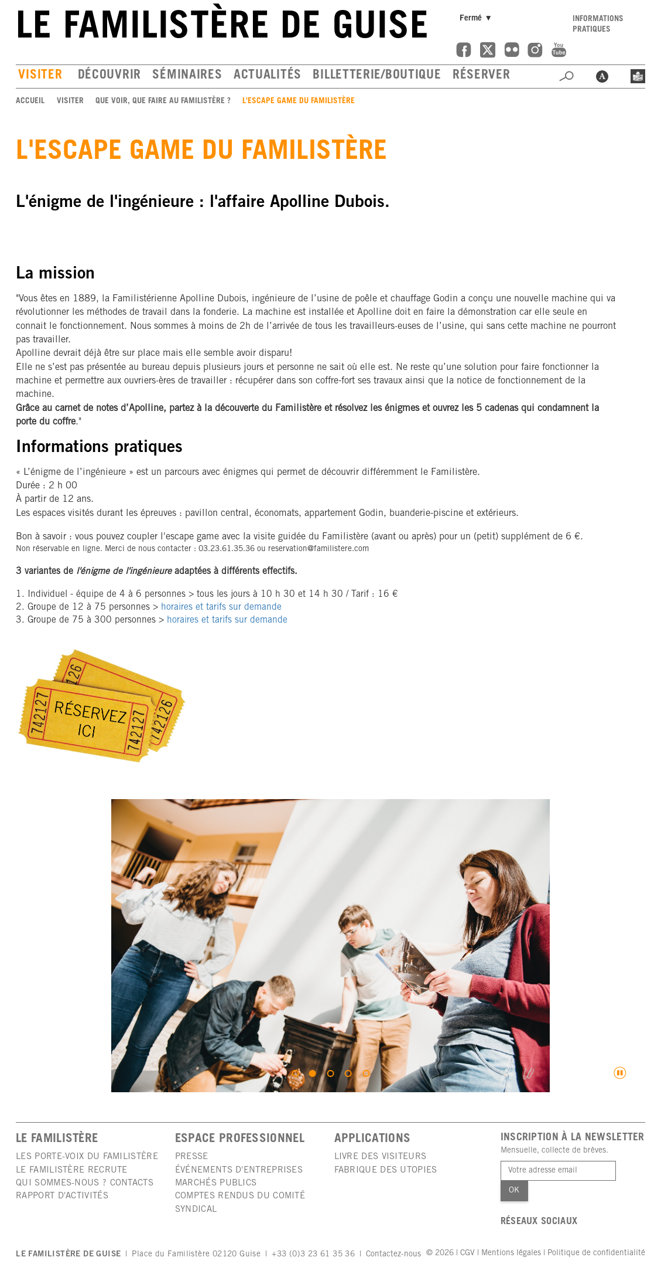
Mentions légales (511, 1253)
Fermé (477, 18)
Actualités (268, 76)
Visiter (40, 76)
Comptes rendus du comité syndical (240, 1203)
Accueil (30, 101)
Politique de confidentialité (596, 1253)
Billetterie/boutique (377, 76)
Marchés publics (216, 1183)
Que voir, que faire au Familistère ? (163, 101)
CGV (467, 1253)
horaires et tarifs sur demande (221, 607)
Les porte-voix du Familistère (87, 1157)
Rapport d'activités (62, 1196)
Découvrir (109, 76)
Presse (191, 1157)
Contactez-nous (393, 1255)
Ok (514, 1191)
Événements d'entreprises (239, 1170)
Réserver (482, 76)
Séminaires (187, 76)
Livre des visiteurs (380, 1157)
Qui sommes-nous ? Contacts (84, 1183)
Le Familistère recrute (72, 1170)
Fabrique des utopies (385, 1170)
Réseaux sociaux (539, 1222)
